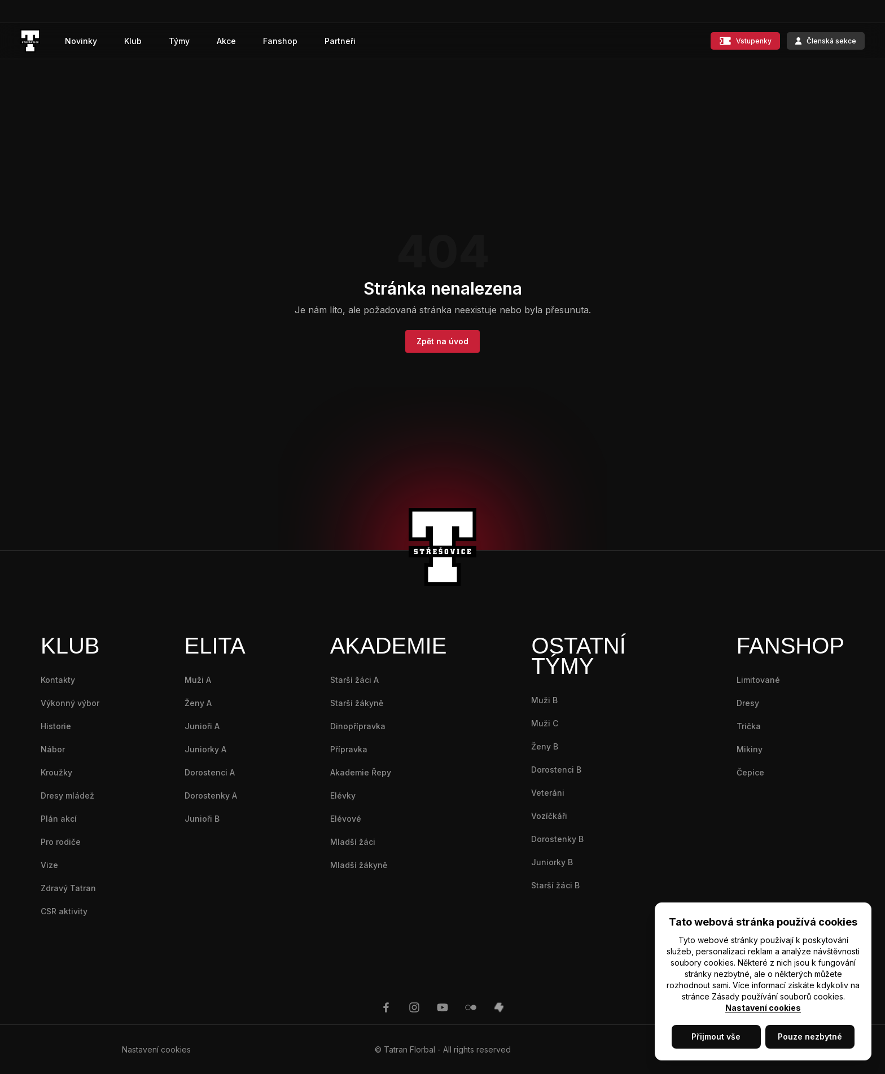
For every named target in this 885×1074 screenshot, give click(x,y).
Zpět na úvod (442, 341)
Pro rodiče (61, 842)
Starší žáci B (555, 885)
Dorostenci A (210, 772)
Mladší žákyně (358, 865)
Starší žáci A (354, 680)
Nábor (53, 749)
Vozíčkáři (549, 816)
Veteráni (547, 792)
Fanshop (280, 41)
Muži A (198, 680)
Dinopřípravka (357, 726)
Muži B (544, 700)
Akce (226, 41)
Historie (56, 726)
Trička (749, 726)
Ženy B (544, 746)
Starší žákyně (356, 703)
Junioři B (202, 818)
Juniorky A (205, 749)
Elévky (343, 795)
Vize (49, 865)
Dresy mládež (67, 795)
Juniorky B (552, 862)
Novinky (81, 41)
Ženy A (198, 703)
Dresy (748, 703)
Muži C (544, 723)
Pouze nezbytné (810, 1036)
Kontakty (58, 680)
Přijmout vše (716, 1036)
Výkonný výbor (70, 703)
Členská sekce (825, 41)
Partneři (340, 41)
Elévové (345, 818)
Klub (133, 41)
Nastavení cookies (763, 1007)
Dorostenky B (557, 839)
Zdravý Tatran (68, 888)
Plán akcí (59, 818)
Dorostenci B (556, 769)
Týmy (179, 41)
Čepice (750, 772)
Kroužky (56, 772)
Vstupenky (745, 40)
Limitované (758, 680)
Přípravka (348, 749)
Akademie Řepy (360, 772)
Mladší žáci (352, 842)
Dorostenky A (211, 795)
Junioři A (202, 726)
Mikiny (750, 749)
